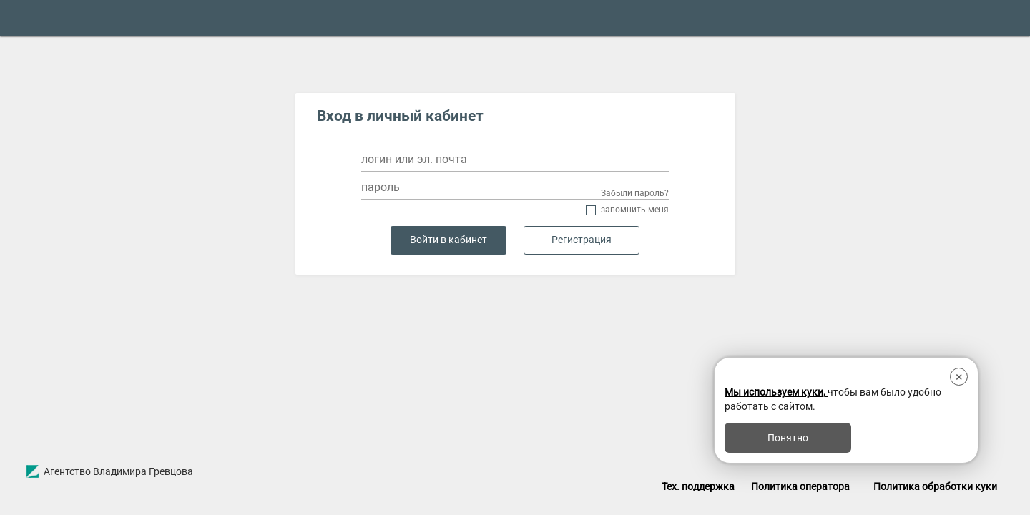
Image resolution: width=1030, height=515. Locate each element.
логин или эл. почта (414, 159)
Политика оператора (800, 486)
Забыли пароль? (635, 193)
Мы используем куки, (776, 392)
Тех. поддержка (698, 486)
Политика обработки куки (935, 486)
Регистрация (581, 240)
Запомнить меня (635, 210)
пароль (380, 187)
